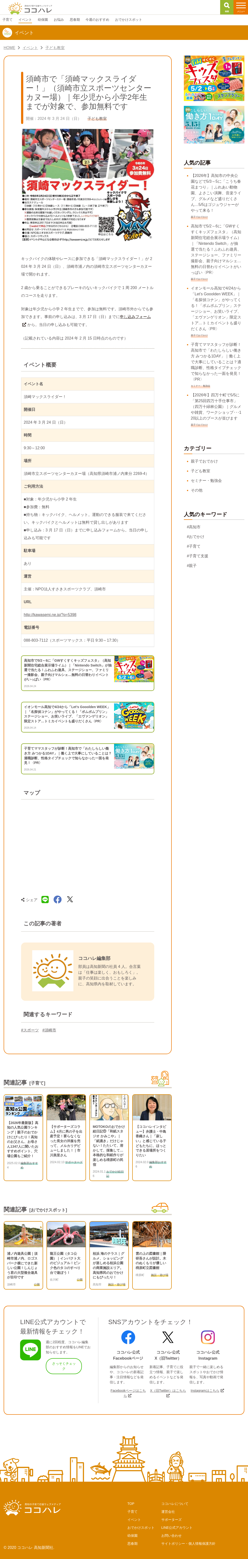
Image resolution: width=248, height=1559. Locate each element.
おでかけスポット (141, 1528)
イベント (134, 1520)
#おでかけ (196, 537)
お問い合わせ (171, 1535)
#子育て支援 (198, 556)
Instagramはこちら (205, 1390)
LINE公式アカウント (177, 1528)
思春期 (132, 1543)
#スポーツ (30, 1030)
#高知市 (194, 527)
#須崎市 (49, 1030)
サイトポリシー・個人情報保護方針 (188, 1543)
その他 (196, 490)
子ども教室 (200, 471)
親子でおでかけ (204, 461)
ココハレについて (174, 1504)
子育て (132, 1512)
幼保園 (132, 1535)
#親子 (192, 566)
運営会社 (168, 1512)
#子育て (194, 546)
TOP (130, 1504)
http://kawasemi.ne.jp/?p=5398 (50, 615)
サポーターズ (171, 1520)
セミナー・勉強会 (206, 481)
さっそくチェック (64, 1366)
